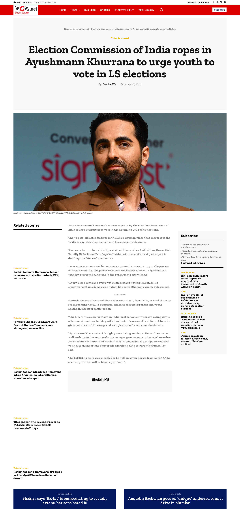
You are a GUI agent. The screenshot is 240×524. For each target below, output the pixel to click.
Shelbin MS (109, 84)
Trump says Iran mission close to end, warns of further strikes (194, 340)
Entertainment (81, 29)
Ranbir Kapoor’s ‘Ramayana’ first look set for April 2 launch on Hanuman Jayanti (37, 475)
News (183, 292)
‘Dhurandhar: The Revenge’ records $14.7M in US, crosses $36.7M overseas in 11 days (36, 425)
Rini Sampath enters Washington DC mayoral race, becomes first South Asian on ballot (194, 281)
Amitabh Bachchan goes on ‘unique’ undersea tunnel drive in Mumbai (175, 500)
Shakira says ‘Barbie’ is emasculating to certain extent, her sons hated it (64, 500)
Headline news (188, 272)
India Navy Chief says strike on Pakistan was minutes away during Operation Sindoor (192, 301)
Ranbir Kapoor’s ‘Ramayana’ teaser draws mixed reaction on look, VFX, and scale (36, 275)
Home (67, 29)
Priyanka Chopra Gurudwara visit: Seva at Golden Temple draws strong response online (35, 325)
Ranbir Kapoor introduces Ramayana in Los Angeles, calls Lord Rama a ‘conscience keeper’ (37, 375)
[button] (161, 10)
